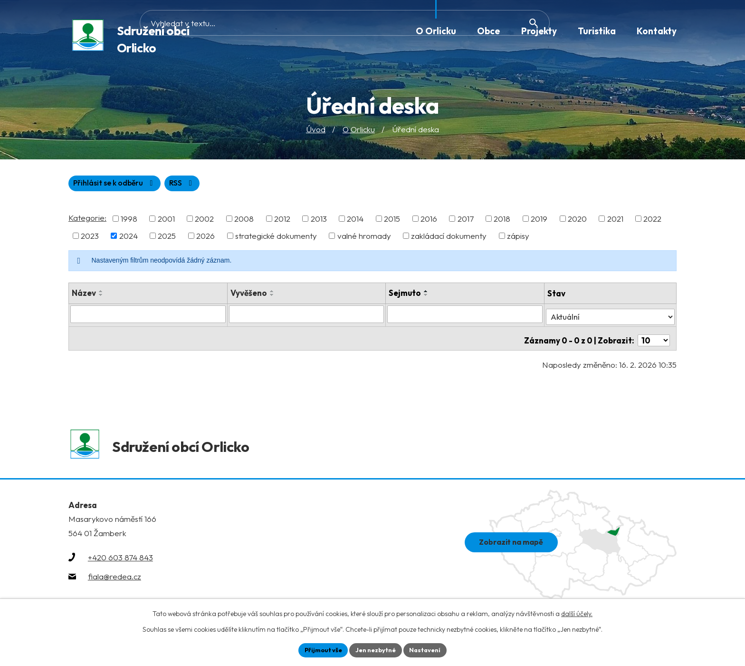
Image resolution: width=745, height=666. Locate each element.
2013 (319, 221)
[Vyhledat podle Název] (148, 316)
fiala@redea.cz (114, 582)
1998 (129, 221)
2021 (615, 221)
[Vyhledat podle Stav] (610, 316)
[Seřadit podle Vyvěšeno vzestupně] (272, 293)
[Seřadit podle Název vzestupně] (101, 293)
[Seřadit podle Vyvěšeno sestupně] (272, 297)
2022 (652, 221)
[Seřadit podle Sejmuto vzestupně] (426, 293)
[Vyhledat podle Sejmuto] (465, 316)
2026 (205, 238)
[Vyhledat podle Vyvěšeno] (306, 316)
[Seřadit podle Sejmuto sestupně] (426, 297)
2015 (392, 221)
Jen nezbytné (375, 649)
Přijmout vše (318, 649)
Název (84, 295)
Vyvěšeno (248, 295)
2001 (166, 221)
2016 (428, 221)
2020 (577, 221)
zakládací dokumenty (449, 238)
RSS (87, 185)
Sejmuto (405, 295)
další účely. (576, 612)
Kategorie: (87, 220)
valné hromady (364, 238)
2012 (282, 221)
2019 (539, 221)
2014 (355, 221)
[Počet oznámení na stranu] (654, 337)
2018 (502, 221)
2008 (244, 221)
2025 (167, 238)
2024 (128, 238)
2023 (90, 238)
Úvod (315, 131)
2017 (466, 221)
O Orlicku (359, 131)
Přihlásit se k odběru (161, 185)
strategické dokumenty (276, 238)
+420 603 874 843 (120, 563)
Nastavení (430, 649)
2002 (204, 221)
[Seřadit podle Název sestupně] (101, 297)
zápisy (518, 238)
